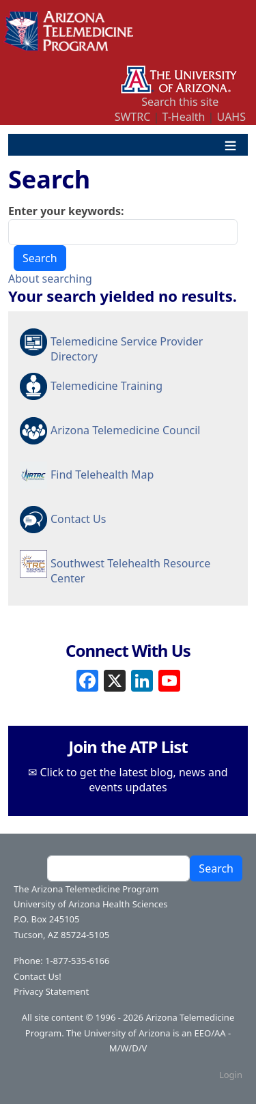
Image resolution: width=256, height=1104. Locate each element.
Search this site (179, 101)
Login (230, 1074)
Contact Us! (37, 976)
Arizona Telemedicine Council (125, 430)
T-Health (183, 116)
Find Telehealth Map (102, 474)
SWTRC (133, 116)
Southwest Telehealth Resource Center (130, 570)
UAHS (231, 116)
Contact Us (78, 518)
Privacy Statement (51, 991)
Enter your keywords (64, 210)
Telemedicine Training (106, 385)
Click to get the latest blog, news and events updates (134, 780)
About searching (50, 278)
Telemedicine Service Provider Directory (127, 348)
